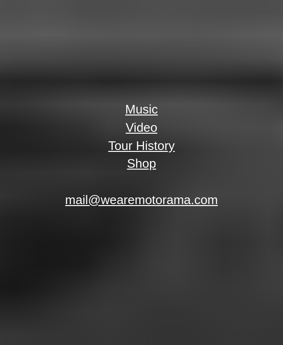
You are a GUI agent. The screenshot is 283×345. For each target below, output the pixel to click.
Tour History (141, 145)
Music (141, 109)
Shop (141, 163)
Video (141, 127)
